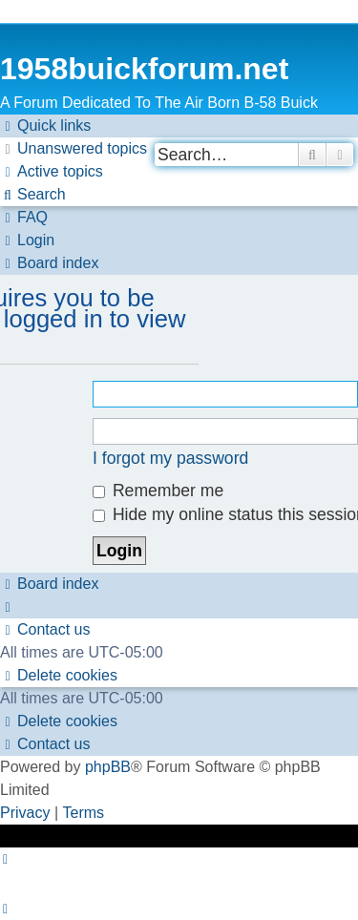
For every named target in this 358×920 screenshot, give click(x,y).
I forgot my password (170, 458)
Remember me (158, 490)
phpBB (108, 767)
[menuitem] (73, 148)
